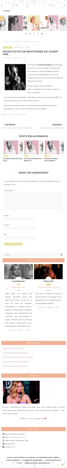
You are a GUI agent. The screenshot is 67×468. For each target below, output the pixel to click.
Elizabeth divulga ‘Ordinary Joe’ (50, 126)
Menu (7, 11)
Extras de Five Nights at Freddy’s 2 (16, 362)
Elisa (6, 114)
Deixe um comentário (18, 114)
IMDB (27, 330)
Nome (7, 215)
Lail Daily (29, 418)
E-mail (7, 225)
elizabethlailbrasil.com (17, 437)
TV (24, 58)
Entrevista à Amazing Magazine (15, 353)
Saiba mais (11, 330)
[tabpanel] (18, 297)
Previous (6, 288)
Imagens (20, 330)
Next (60, 288)
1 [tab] (33, 337)
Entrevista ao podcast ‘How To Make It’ (18, 357)
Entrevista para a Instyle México (15, 366)
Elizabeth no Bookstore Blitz (14, 348)
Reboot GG (17, 58)
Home (5, 41)
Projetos (7, 58)
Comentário (9, 190)
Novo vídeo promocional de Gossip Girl (20, 126)
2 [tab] (36, 337)
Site (5, 234)
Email (14, 447)
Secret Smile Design (40, 463)
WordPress (38, 460)
